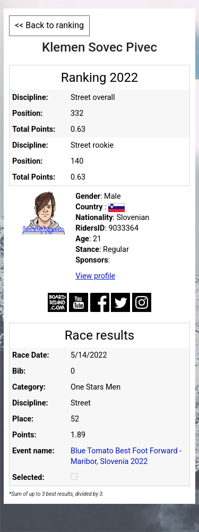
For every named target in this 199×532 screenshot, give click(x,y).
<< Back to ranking (49, 25)
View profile (95, 276)
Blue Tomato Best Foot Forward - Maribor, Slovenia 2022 (126, 456)
